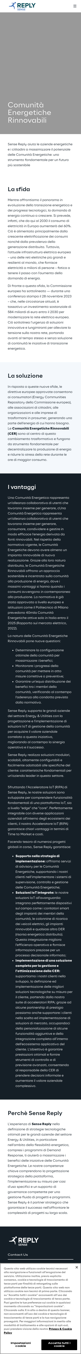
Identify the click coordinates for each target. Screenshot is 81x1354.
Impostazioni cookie (21, 1344)
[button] (40, 1255)
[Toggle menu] (75, 6)
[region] (40, 1308)
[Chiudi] (76, 1267)
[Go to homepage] (26, 6)
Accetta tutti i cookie (59, 1344)
